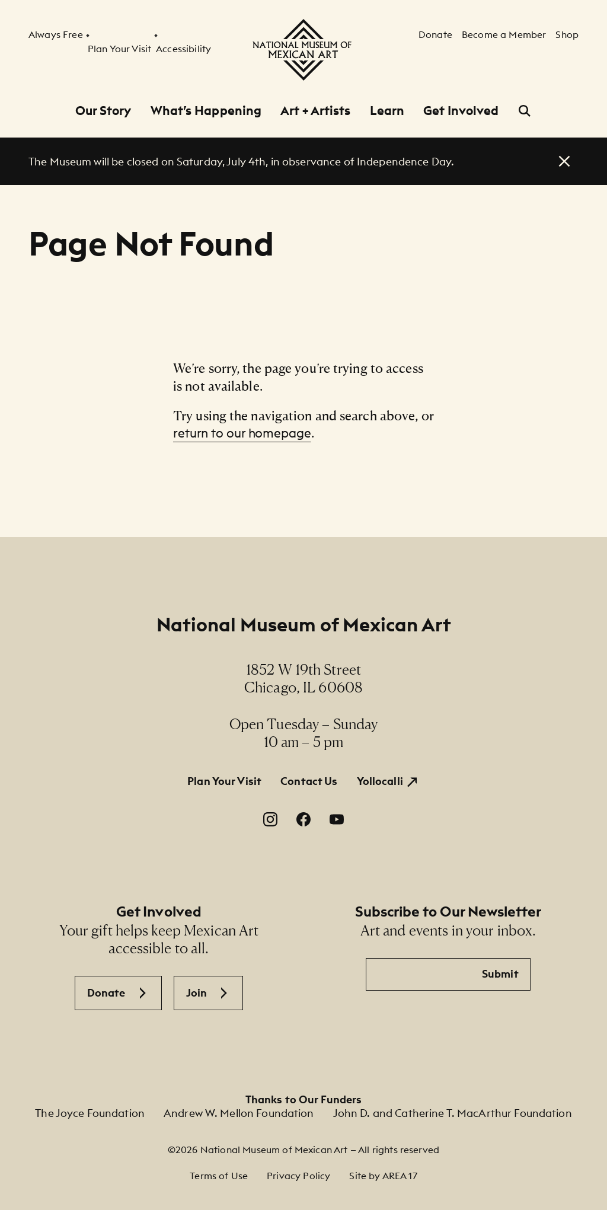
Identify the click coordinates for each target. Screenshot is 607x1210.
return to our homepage (242, 433)
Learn (387, 111)
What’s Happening (206, 111)
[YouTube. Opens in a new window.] (337, 819)
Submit (500, 974)
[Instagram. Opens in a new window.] (270, 819)
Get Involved (461, 111)
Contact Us (308, 781)
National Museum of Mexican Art (303, 624)
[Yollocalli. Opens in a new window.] (388, 781)
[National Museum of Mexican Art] (303, 50)
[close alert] (564, 161)
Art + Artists (315, 111)
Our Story (103, 111)
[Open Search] (524, 111)
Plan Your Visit (224, 781)
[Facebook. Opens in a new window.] (303, 819)
